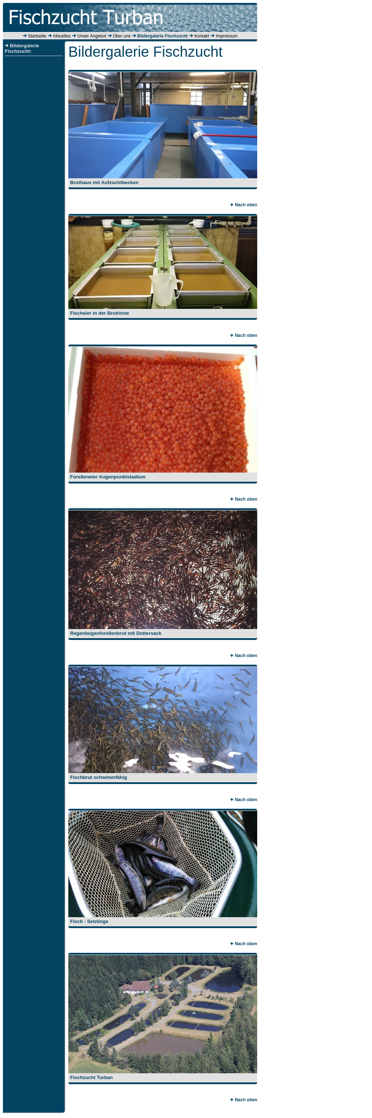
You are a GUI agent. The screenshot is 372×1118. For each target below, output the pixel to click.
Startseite (37, 36)
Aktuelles (62, 36)
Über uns (122, 36)
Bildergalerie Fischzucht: (22, 48)
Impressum (226, 36)
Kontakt (201, 36)
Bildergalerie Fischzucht (162, 36)
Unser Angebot (91, 36)
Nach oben (243, 204)
